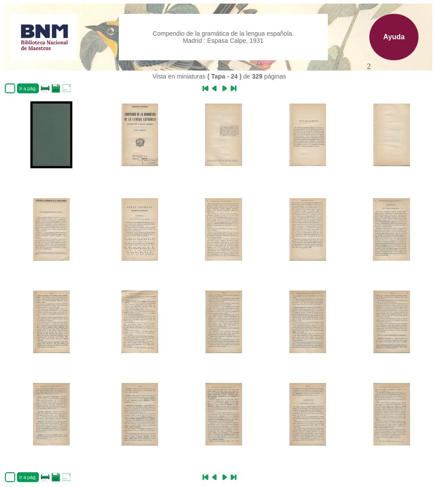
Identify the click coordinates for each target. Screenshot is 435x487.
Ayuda (394, 37)
